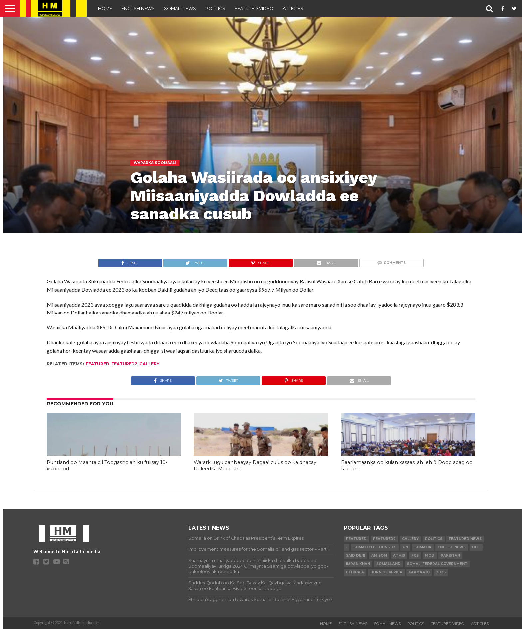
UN (405, 547)
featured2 (124, 363)
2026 (441, 572)
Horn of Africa (386, 572)
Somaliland (388, 564)
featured (97, 363)
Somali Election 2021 (374, 547)
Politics (433, 539)
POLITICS (215, 8)
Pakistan (450, 555)
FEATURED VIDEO (254, 8)
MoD (429, 555)
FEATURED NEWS (465, 539)
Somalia (422, 547)
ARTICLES (293, 8)
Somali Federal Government (437, 564)
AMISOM (379, 555)
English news (452, 547)
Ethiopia (355, 572)
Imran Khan (358, 564)
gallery (149, 363)
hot (476, 547)
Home (105, 8)
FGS (415, 555)
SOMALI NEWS (180, 8)
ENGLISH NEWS (138, 8)
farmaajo (419, 572)
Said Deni (355, 555)
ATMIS (399, 555)
